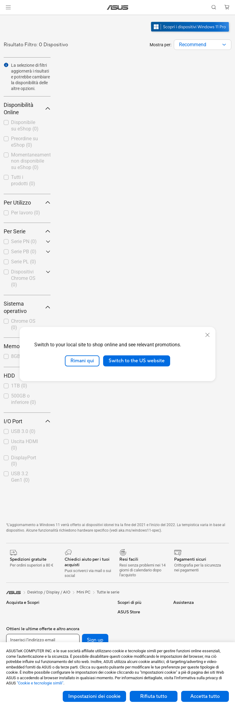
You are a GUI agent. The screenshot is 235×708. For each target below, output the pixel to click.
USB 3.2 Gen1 (20, 477)
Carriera (180, 621)
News (178, 630)
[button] (8, 7)
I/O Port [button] (27, 421)
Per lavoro (25, 213)
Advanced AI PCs (133, 630)
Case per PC (72, 611)
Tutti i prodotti (23, 180)
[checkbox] (27, 213)
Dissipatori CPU (75, 621)
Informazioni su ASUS (192, 611)
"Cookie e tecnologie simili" (40, 683)
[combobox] (202, 45)
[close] (207, 335)
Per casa (13, 621)
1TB (19, 386)
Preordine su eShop (24, 142)
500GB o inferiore (23, 399)
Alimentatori (72, 630)
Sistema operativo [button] (27, 307)
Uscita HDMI (24, 445)
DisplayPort (23, 461)
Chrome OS (23, 324)
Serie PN (24, 241)
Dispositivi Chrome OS (23, 278)
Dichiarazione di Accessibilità (187, 642)
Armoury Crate (131, 639)
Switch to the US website (137, 361)
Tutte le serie (108, 592)
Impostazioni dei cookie (94, 696)
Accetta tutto (205, 696)
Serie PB (23, 251)
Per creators (17, 639)
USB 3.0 (23, 431)
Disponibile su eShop (25, 125)
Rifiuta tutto (153, 696)
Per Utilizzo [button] (27, 202)
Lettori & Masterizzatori (82, 639)
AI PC (123, 621)
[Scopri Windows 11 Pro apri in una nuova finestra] (190, 32)
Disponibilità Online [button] (27, 108)
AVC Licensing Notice (137, 611)
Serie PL (23, 262)
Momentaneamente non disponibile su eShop (30, 161)
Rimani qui (82, 361)
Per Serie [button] (27, 231)
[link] (118, 7)
